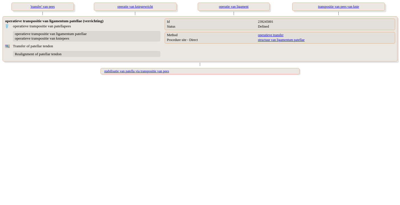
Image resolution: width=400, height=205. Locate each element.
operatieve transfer (271, 35)
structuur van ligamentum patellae (281, 40)
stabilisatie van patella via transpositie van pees (136, 71)
